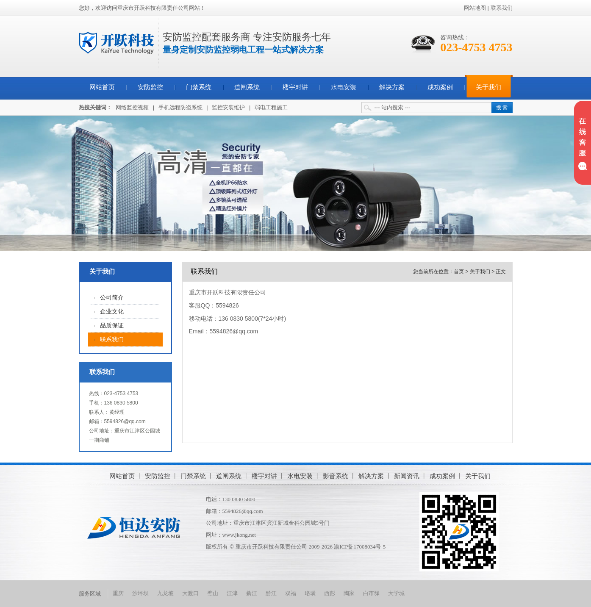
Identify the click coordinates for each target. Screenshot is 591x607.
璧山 (212, 593)
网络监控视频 (132, 107)
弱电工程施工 (271, 107)
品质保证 (112, 325)
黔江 (271, 593)
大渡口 (190, 593)
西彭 (329, 593)
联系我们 (502, 8)
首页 (459, 271)
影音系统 (335, 476)
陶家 (349, 593)
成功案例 (440, 87)
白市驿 (371, 593)
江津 (232, 593)
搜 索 (502, 108)
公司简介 (112, 297)
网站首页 (102, 87)
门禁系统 (198, 87)
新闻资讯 (406, 476)
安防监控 (150, 87)
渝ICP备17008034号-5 (360, 546)
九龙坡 (165, 593)
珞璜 (310, 593)
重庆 (118, 593)
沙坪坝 (140, 593)
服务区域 (90, 593)
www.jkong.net (239, 535)
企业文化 (112, 311)
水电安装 (343, 87)
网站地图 (475, 8)
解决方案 (392, 87)
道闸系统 (247, 87)
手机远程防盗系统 (180, 107)
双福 (290, 593)
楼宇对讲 (295, 87)
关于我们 (488, 87)
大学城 (396, 593)
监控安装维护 (228, 107)
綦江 (251, 593)
